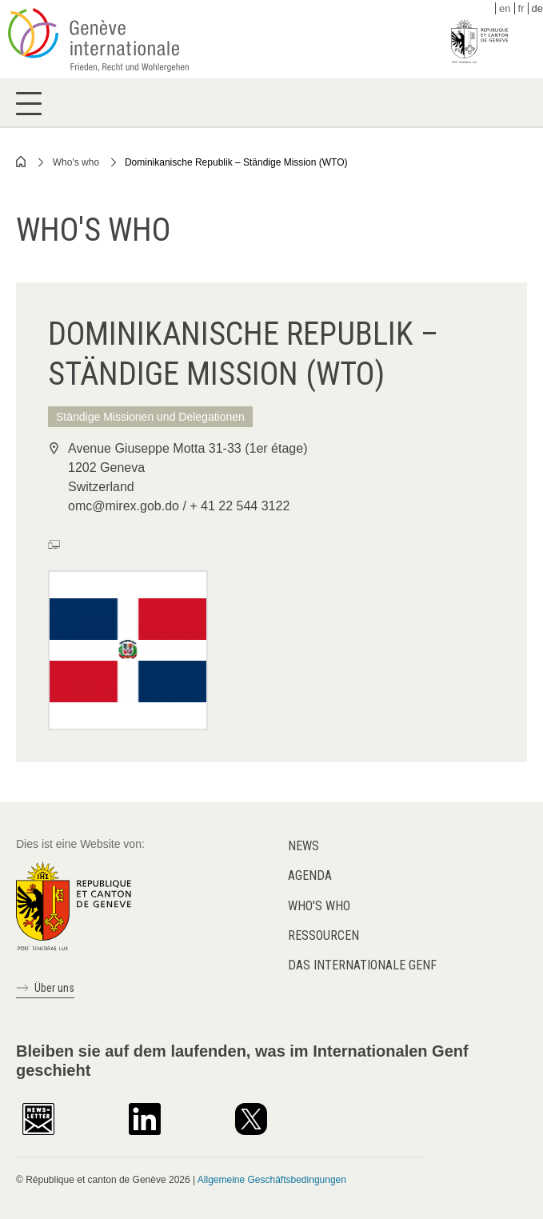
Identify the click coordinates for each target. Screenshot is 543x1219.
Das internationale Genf (362, 965)
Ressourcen (323, 935)
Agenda (310, 875)
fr (521, 8)
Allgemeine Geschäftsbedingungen (272, 1179)
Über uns (54, 987)
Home (21, 161)
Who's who (76, 162)
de (537, 8)
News (303, 845)
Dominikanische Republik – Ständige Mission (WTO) (236, 162)
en (504, 8)
